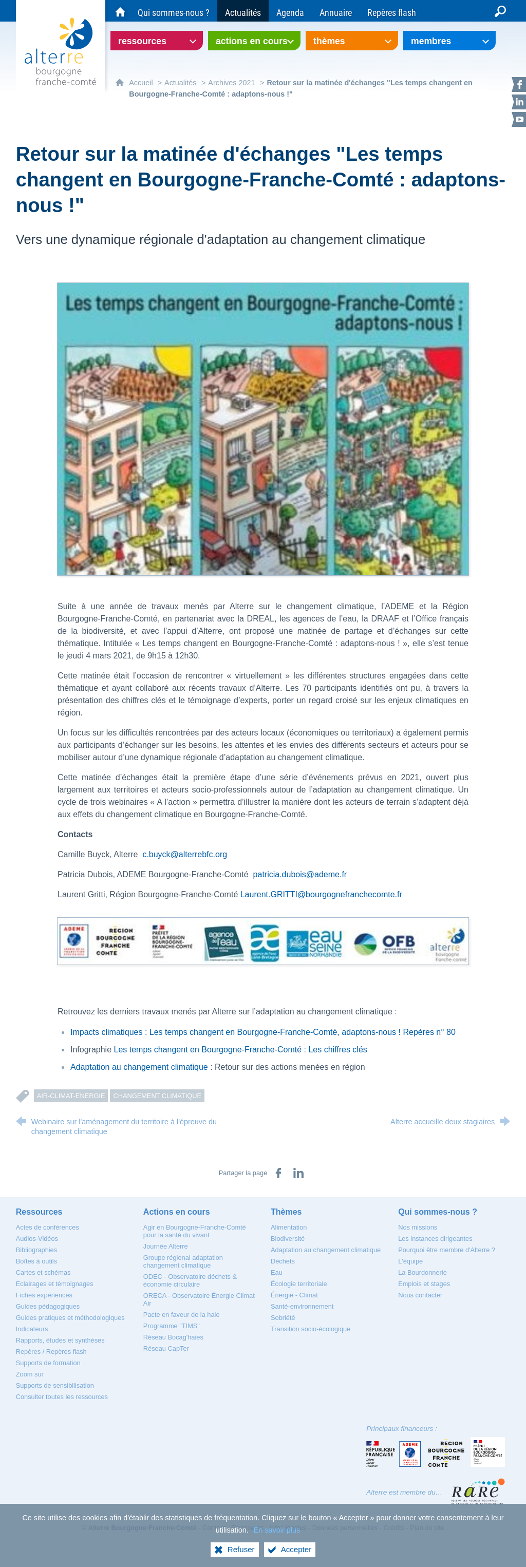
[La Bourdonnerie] (422, 1272)
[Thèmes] (286, 1211)
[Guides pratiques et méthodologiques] (70, 1317)
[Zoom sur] (30, 1374)
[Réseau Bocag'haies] (173, 1337)
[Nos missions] (417, 1227)
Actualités (180, 83)
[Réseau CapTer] (166, 1348)
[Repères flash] (392, 11)
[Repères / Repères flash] (51, 1351)
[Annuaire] (336, 11)
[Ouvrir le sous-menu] (156, 40)
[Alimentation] (289, 1227)
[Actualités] (243, 11)
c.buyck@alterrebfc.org (184, 854)
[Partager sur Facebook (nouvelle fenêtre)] (278, 1173)
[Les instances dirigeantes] (435, 1238)
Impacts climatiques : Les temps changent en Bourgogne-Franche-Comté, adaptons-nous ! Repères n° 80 (263, 1032)
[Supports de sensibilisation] (55, 1385)
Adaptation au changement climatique (139, 1067)
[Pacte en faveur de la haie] (181, 1314)
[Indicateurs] (32, 1329)
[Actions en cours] (176, 1211)
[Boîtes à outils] (36, 1261)
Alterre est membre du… (404, 1492)
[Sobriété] (283, 1317)
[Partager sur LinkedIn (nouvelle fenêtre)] (298, 1173)
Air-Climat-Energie (71, 1096)
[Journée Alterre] (165, 1246)
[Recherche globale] (500, 11)
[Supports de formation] (48, 1363)
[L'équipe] (410, 1261)
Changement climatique (157, 1096)
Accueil (142, 83)
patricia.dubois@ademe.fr (300, 874)
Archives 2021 (231, 83)
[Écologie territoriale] (299, 1284)
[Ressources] (39, 1211)
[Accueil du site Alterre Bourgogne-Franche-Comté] (120, 11)
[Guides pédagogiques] (48, 1306)
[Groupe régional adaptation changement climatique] (183, 1261)
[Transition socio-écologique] (310, 1329)
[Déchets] (283, 1261)
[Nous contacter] (420, 1295)
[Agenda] (290, 11)
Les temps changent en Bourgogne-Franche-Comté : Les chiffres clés (240, 1049)
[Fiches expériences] (44, 1295)
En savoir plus (277, 1539)
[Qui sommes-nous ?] (173, 11)
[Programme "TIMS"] (171, 1326)
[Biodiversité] (288, 1238)
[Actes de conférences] (47, 1227)
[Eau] (277, 1272)
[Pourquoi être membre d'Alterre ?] (446, 1250)
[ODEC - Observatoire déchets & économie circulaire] (190, 1280)
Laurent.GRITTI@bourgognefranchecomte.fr (321, 894)
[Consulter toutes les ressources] (62, 1397)
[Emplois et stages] (424, 1284)
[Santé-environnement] (302, 1306)
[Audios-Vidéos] (37, 1238)
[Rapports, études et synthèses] (60, 1340)
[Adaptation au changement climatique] (326, 1250)
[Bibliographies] (36, 1250)
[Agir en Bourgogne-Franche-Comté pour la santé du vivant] (194, 1231)
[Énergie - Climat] (294, 1295)
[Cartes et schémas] (43, 1272)
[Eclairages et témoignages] (54, 1284)
